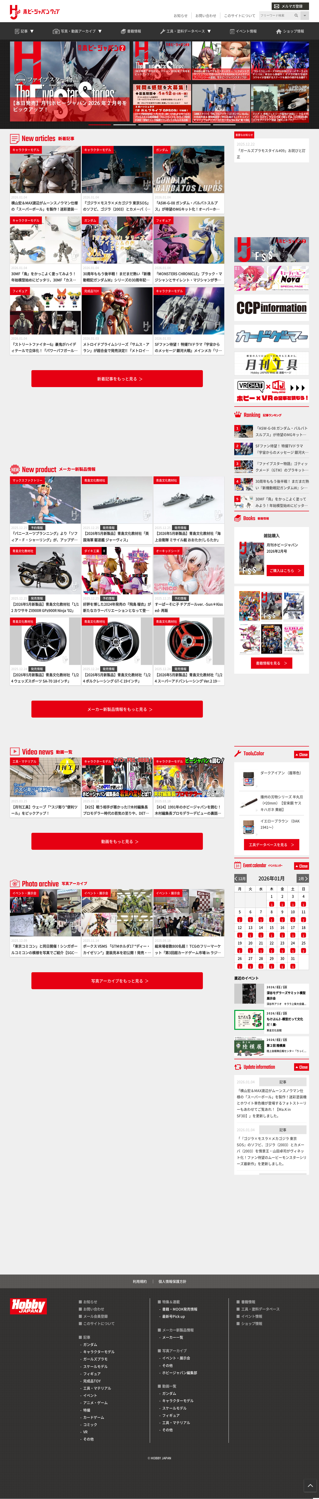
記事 (282, 1082)
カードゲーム (93, 1418)
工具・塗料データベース (260, 1309)
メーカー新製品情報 (178, 1330)
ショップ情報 (251, 1324)
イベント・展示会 (176, 1359)
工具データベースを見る (268, 845)
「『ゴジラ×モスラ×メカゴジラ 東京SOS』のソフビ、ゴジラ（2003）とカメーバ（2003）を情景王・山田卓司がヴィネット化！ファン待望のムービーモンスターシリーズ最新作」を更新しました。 (272, 1152)
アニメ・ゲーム (95, 1403)
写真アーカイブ (174, 1351)
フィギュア (92, 1374)
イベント (90, 1396)
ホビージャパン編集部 (179, 1373)
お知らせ (181, 15)
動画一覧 (169, 1387)
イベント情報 (251, 1317)
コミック (90, 1425)
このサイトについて (239, 15)
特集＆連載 (171, 1302)
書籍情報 (248, 1302)
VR (85, 1432)
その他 (88, 1440)
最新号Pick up (173, 1317)
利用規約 (140, 1282)
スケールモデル (95, 1367)
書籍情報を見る (268, 663)
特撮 (86, 1410)
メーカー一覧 (172, 1338)
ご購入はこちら (282, 571)
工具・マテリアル (97, 1389)
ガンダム (90, 1345)
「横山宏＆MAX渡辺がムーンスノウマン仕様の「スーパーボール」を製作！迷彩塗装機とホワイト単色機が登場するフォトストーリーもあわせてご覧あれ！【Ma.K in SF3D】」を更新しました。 (272, 1104)
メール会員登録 (95, 1317)
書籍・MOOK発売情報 (179, 1309)
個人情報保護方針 (172, 1282)
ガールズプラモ (95, 1360)
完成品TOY (92, 1381)
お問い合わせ (205, 15)
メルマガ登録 (288, 6)
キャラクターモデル (99, 1352)
